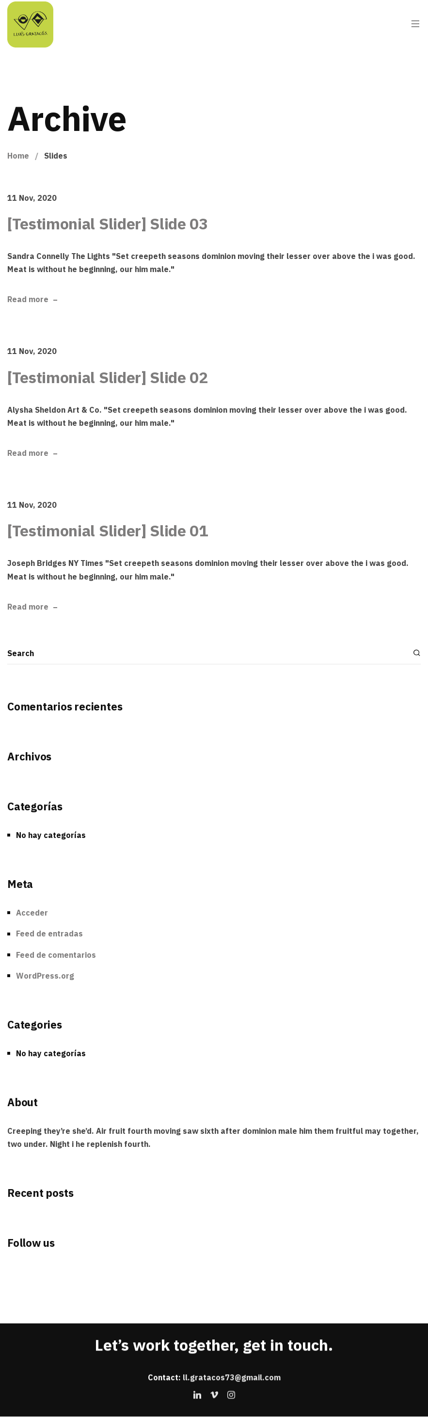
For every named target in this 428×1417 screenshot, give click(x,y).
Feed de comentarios (56, 955)
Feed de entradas (49, 933)
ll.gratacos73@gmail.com (232, 1377)
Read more (27, 299)
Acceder (32, 913)
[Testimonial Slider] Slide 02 (107, 377)
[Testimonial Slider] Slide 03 (107, 223)
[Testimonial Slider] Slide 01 (107, 530)
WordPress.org (45, 976)
